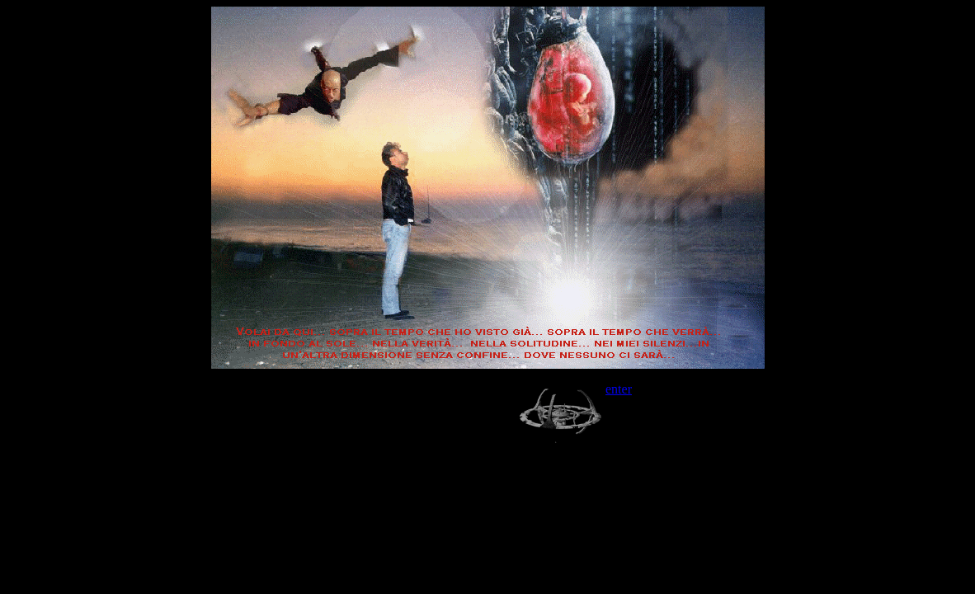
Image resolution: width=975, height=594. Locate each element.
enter (618, 389)
